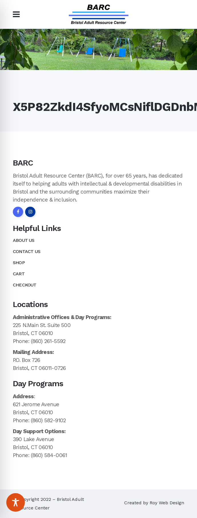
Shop (19, 262)
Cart (19, 273)
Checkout (25, 285)
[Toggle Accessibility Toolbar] (15, 502)
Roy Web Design (167, 502)
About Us (24, 240)
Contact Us (26, 251)
